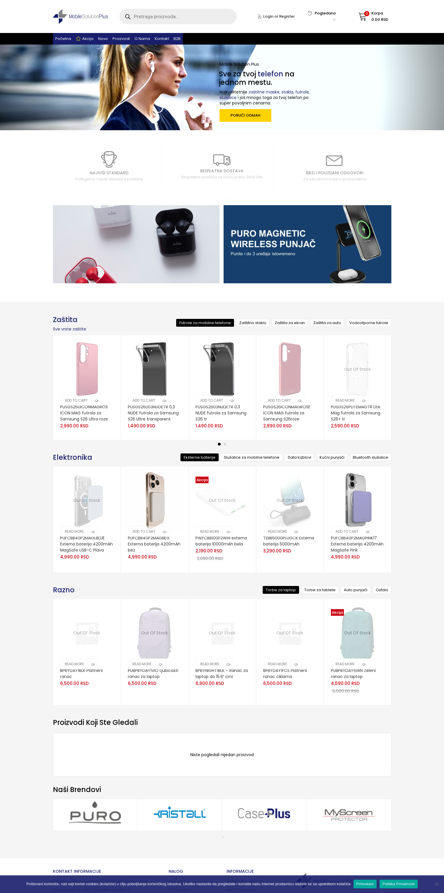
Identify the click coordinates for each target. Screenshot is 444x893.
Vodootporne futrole (368, 323)
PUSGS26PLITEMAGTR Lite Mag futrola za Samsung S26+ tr (355, 413)
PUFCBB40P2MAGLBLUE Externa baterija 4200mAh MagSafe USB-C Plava (86, 544)
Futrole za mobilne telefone (205, 323)
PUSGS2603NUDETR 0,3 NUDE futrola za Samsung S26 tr (221, 413)
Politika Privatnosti (398, 884)
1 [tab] (219, 444)
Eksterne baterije (199, 457)
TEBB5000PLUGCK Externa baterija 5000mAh (288, 541)
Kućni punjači (332, 457)
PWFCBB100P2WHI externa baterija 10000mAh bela (221, 541)
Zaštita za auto (327, 323)
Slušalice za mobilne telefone (251, 457)
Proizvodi (121, 38)
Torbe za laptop (281, 590)
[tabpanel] (87, 387)
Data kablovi (299, 457)
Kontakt (162, 38)
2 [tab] (225, 444)
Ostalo (382, 590)
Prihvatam (365, 884)
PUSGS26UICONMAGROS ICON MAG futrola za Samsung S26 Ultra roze (84, 413)
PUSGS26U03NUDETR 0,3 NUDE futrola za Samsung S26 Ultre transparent (153, 413)
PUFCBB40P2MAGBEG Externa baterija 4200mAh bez (154, 544)
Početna (63, 38)
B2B (177, 38)
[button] (367, 16)
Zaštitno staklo (252, 323)
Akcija (84, 39)
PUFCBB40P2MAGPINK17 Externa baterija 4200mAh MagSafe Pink (357, 544)
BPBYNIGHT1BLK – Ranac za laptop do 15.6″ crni (222, 673)
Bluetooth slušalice (370, 457)
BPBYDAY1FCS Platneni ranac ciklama (285, 673)
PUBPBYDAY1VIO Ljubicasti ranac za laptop (153, 673)
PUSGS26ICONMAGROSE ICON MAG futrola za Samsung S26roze (286, 413)
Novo (103, 38)
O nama (142, 38)
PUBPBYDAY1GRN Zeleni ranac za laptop (353, 673)
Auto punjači (355, 590)
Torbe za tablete (320, 590)
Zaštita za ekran (290, 323)
